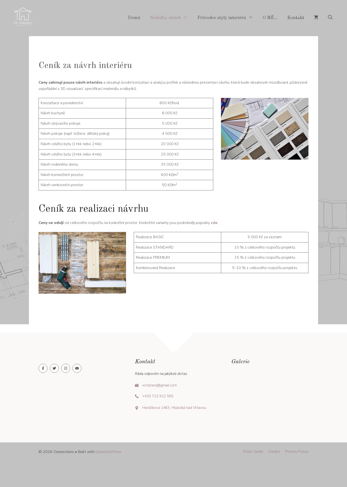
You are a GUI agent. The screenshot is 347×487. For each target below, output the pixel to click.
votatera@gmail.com (159, 385)
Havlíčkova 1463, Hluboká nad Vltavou (174, 407)
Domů (134, 18)
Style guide (253, 451)
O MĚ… (270, 18)
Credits (274, 451)
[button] (330, 18)
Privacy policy (296, 451)
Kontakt (295, 18)
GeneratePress (108, 451)
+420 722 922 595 (157, 396)
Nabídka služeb (171, 18)
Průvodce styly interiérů (227, 18)
